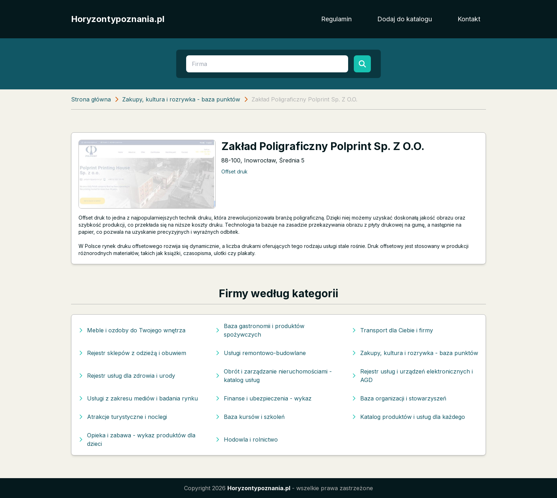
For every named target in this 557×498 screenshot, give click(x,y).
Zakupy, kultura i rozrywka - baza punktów (181, 99)
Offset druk (234, 171)
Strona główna (91, 99)
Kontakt (469, 19)
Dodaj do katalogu (404, 19)
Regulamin (336, 19)
